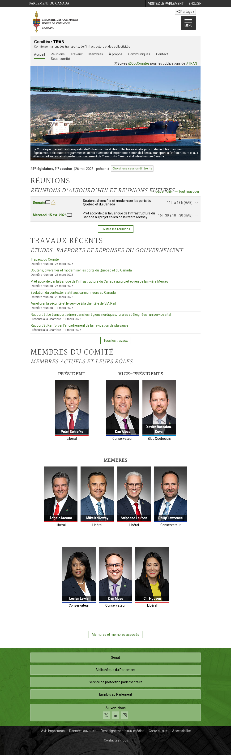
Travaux (77, 54)
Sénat (115, 657)
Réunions (58, 54)
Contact (162, 54)
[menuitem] (165, 3)
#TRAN (191, 63)
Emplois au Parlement (115, 694)
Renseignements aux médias (122, 731)
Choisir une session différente (132, 168)
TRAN (58, 41)
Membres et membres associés (115, 634)
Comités (42, 41)
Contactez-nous (116, 740)
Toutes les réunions (115, 229)
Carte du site (158, 731)
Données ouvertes (82, 731)
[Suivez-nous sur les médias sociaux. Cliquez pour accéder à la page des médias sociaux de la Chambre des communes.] (115, 712)
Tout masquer (188, 191)
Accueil (39, 54)
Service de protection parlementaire (115, 682)
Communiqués (139, 54)
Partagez (185, 11)
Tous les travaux (115, 340)
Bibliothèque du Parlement (115, 670)
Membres (96, 54)
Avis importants (53, 731)
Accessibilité (181, 731)
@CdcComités (139, 63)
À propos (115, 54)
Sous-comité (60, 59)
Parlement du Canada (49, 3)
